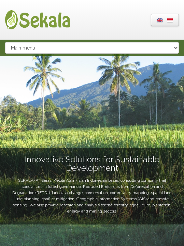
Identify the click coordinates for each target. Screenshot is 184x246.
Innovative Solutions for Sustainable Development (92, 163)
